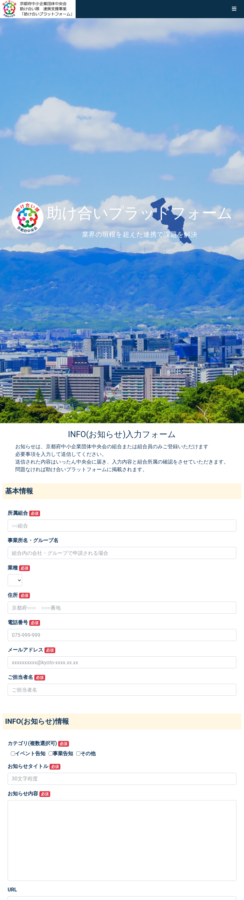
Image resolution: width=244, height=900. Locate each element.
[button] (234, 9)
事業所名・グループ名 (33, 540)
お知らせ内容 (29, 794)
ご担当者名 (26, 677)
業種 (19, 568)
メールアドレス (31, 650)
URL (12, 890)
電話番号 (24, 622)
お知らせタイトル (34, 766)
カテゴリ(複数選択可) (38, 743)
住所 (19, 595)
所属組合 (24, 513)
